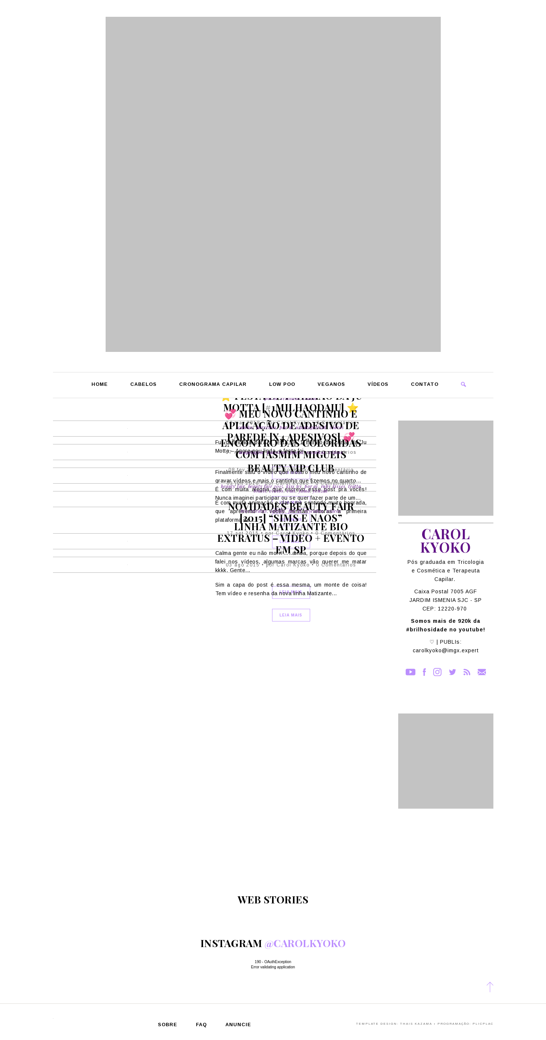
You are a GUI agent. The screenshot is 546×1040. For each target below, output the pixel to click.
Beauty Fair (233, 486)
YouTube (410, 672)
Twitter (452, 672)
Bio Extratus (254, 510)
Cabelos (143, 384)
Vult (291, 491)
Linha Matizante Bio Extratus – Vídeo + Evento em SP (291, 537)
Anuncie (238, 1024)
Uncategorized (311, 427)
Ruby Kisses (333, 486)
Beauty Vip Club (291, 467)
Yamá (304, 491)
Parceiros (266, 427)
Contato (425, 384)
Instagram (437, 672)
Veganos (331, 384)
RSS (467, 672)
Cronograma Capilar (213, 384)
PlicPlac (482, 1023)
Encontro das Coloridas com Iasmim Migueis (291, 448)
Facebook (424, 672)
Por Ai (286, 427)
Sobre (167, 1024)
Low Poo (282, 384)
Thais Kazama (416, 1023)
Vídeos (378, 384)
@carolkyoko (305, 943)
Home (99, 384)
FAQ (201, 1024)
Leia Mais (291, 615)
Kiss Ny (294, 486)
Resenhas (315, 452)
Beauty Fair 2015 (266, 486)
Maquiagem (251, 452)
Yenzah (320, 491)
